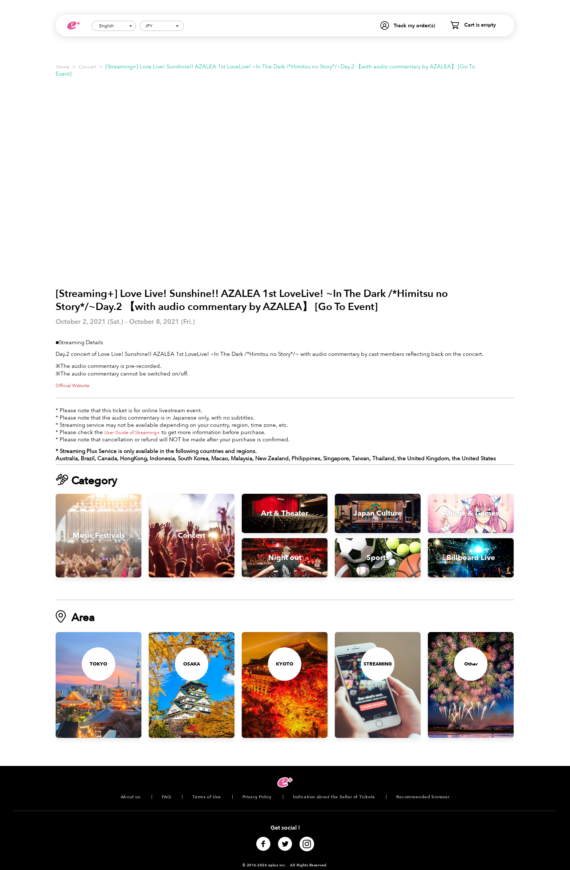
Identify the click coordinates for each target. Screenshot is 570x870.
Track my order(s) (414, 25)
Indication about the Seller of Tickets (334, 797)
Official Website (72, 385)
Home (62, 67)
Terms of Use (206, 797)
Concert (87, 67)
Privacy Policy (257, 797)
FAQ (166, 797)
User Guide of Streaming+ (132, 432)
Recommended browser (422, 797)
